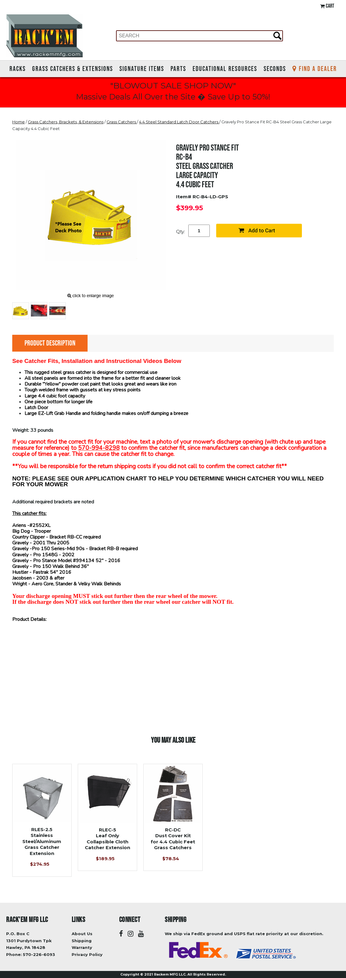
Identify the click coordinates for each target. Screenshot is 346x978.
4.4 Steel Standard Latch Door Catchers (179, 121)
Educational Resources (225, 68)
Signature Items (141, 68)
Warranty (82, 947)
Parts (178, 68)
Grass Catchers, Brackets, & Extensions (65, 121)
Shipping (82, 940)
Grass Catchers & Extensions (72, 68)
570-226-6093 (39, 954)
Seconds (275, 68)
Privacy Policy (87, 954)
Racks (17, 68)
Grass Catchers (122, 121)
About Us (82, 933)
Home (18, 121)
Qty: (180, 231)
